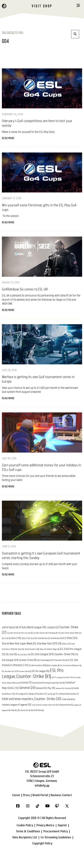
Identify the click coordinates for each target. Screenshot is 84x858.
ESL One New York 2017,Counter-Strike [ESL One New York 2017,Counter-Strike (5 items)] (16, 671)
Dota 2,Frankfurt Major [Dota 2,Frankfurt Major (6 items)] (49, 649)
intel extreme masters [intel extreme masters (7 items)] (68, 694)
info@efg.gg (42, 786)
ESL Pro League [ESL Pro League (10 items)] (40, 671)
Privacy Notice (45, 825)
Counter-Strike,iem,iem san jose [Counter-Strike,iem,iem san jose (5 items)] (19, 633)
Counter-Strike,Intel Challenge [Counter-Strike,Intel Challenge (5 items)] (45, 633)
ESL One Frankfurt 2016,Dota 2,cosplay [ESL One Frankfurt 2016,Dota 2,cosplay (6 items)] (44, 665)
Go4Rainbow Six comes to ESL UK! (25, 289)
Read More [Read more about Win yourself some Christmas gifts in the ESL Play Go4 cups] (8, 222)
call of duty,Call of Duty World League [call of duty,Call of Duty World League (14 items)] (24, 627)
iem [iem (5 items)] (50, 694)
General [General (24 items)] (27, 688)
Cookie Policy (25, 825)
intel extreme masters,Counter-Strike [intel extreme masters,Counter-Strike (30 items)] (31, 699)
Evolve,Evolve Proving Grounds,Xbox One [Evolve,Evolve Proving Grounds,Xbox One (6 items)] (48, 683)
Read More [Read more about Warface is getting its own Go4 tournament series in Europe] (8, 398)
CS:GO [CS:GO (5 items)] (7, 638)
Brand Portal (40, 795)
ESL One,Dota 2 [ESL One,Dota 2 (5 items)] (24, 655)
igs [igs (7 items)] (55, 694)
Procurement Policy (55, 831)
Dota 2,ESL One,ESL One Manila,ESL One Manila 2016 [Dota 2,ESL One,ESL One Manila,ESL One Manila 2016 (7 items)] (44, 638)
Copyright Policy (42, 843)
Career (16, 795)
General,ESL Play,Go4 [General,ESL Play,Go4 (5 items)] (64, 688)
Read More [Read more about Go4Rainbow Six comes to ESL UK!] (8, 310)
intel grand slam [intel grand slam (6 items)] (66, 705)
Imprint (62, 825)
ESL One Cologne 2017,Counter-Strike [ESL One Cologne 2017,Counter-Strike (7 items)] (53, 660)
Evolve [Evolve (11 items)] (26, 682)
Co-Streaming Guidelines (56, 837)
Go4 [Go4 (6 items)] (76, 688)
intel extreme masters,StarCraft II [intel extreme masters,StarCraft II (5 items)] (45, 705)
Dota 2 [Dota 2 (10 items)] (16, 638)
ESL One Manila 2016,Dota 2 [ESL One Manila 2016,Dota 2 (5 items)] (70, 666)
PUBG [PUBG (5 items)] (13, 710)
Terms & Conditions (28, 831)
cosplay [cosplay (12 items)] (53, 627)
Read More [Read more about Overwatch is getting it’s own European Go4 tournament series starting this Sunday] (8, 574)
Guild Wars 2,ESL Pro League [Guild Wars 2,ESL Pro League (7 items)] (15, 694)
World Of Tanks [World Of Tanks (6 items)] (37, 710)
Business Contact (61, 795)
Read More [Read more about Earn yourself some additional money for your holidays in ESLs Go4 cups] (8, 486)
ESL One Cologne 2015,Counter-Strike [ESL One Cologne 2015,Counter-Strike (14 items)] (53, 654)
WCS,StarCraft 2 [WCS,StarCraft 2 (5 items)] (23, 710)
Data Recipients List (24, 837)
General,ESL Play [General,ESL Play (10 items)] (45, 688)
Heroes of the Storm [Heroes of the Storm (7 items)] (37, 694)
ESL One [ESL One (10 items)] (11, 654)
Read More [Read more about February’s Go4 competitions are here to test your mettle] (8, 138)
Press (26, 795)
